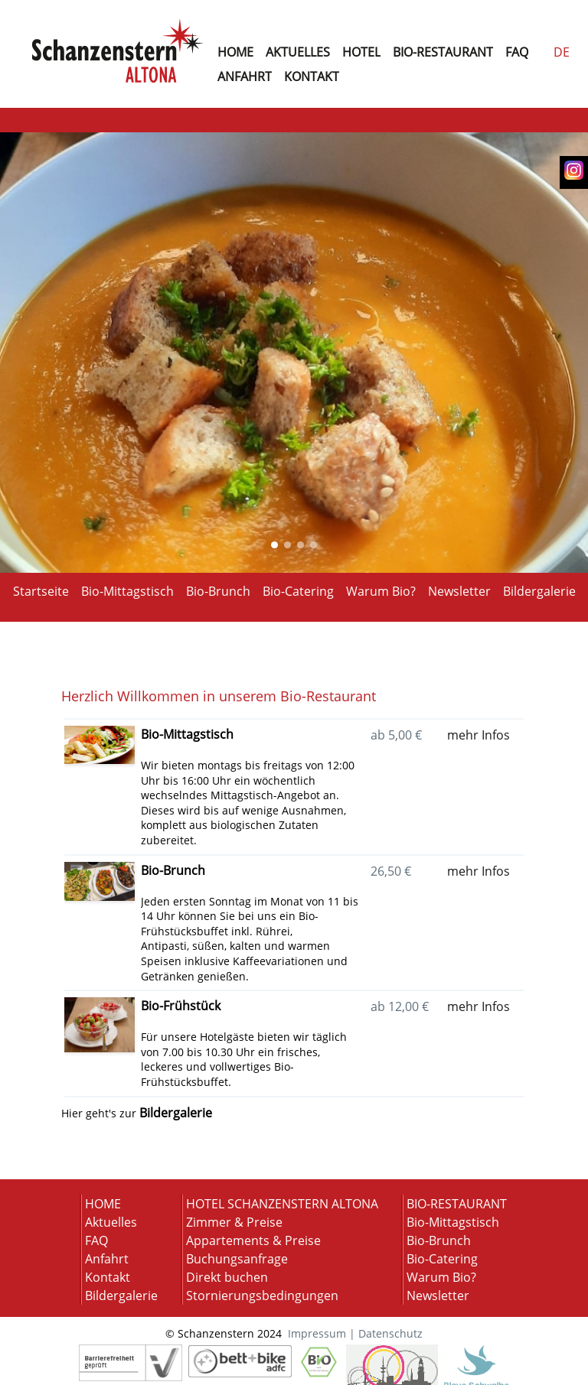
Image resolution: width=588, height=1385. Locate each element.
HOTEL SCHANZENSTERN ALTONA (282, 1203)
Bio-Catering (298, 590)
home (235, 52)
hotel (361, 52)
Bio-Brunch (218, 590)
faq (516, 52)
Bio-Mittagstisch (127, 590)
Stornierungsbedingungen (262, 1295)
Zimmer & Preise (234, 1222)
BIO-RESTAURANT (443, 52)
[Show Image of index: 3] (313, 544)
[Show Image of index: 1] (287, 544)
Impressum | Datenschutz (355, 1333)
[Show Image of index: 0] (274, 544)
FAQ (96, 1240)
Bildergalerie (539, 590)
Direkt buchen (227, 1277)
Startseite (41, 590)
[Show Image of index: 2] (300, 544)
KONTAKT (311, 76)
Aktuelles (111, 1222)
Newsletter (459, 590)
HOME (103, 1203)
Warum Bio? (381, 590)
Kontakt (107, 1277)
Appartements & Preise (253, 1240)
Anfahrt (107, 1258)
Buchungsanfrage (237, 1258)
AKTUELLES (298, 52)
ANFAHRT (244, 76)
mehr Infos (478, 735)
